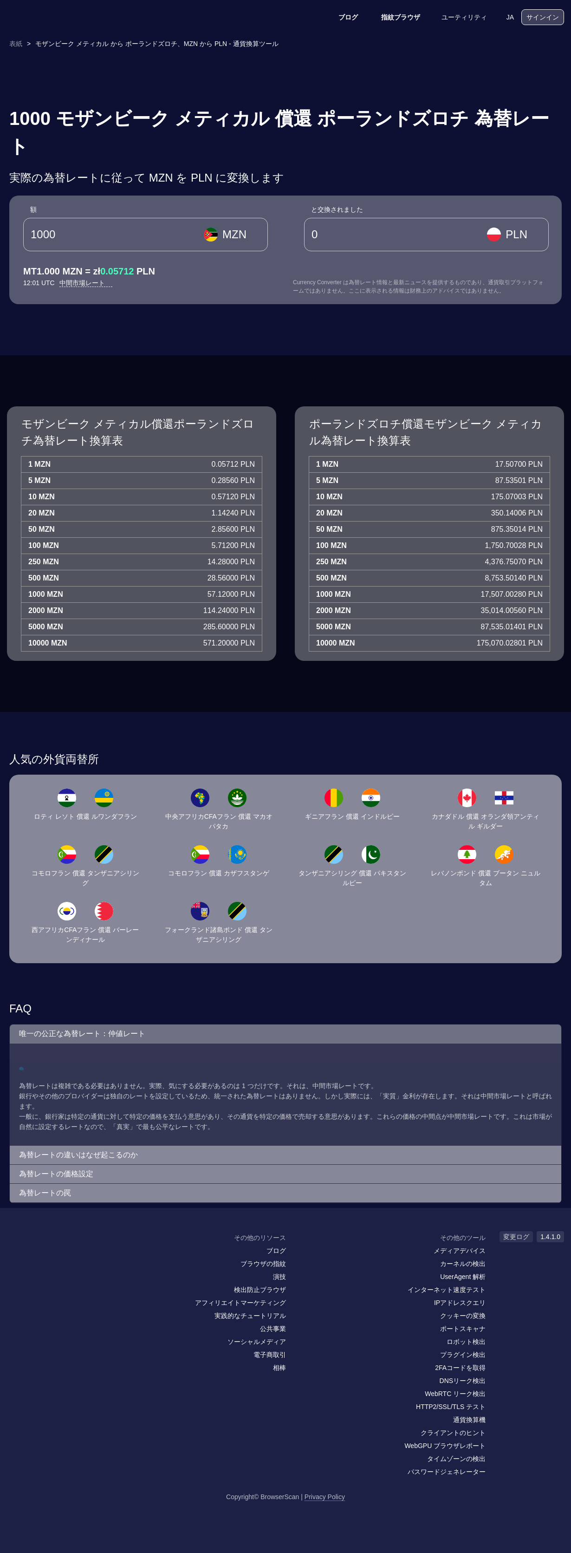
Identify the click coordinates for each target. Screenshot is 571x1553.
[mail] (17, 1255)
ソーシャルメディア (256, 1341)
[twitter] (55, 1256)
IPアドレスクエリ (460, 1302)
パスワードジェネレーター (447, 1471)
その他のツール (463, 1237)
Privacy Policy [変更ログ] (325, 1497)
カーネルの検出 (463, 1263)
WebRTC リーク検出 (455, 1393)
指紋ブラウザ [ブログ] (394, 17)
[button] (285, 1034)
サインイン (542, 17)
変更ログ (516, 1236)
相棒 (279, 1367)
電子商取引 (269, 1354)
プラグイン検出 (463, 1354)
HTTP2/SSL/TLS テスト (451, 1406)
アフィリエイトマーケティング (240, 1302)
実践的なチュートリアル (250, 1315)
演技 (279, 1276)
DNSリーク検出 (463, 1380)
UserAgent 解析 (463, 1276)
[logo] (53, 17)
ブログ (342, 17)
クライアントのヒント (453, 1432)
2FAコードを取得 (460, 1367)
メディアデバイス (460, 1250)
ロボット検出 (466, 1341)
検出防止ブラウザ (260, 1289)
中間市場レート (85, 283)
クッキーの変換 (463, 1315)
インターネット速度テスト (447, 1289)
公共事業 (273, 1328)
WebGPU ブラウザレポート (445, 1445)
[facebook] (37, 1256)
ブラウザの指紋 (263, 1263)
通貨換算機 (469, 1419)
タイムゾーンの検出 (456, 1458)
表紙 (15, 43)
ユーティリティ (458, 17)
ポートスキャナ (463, 1328)
